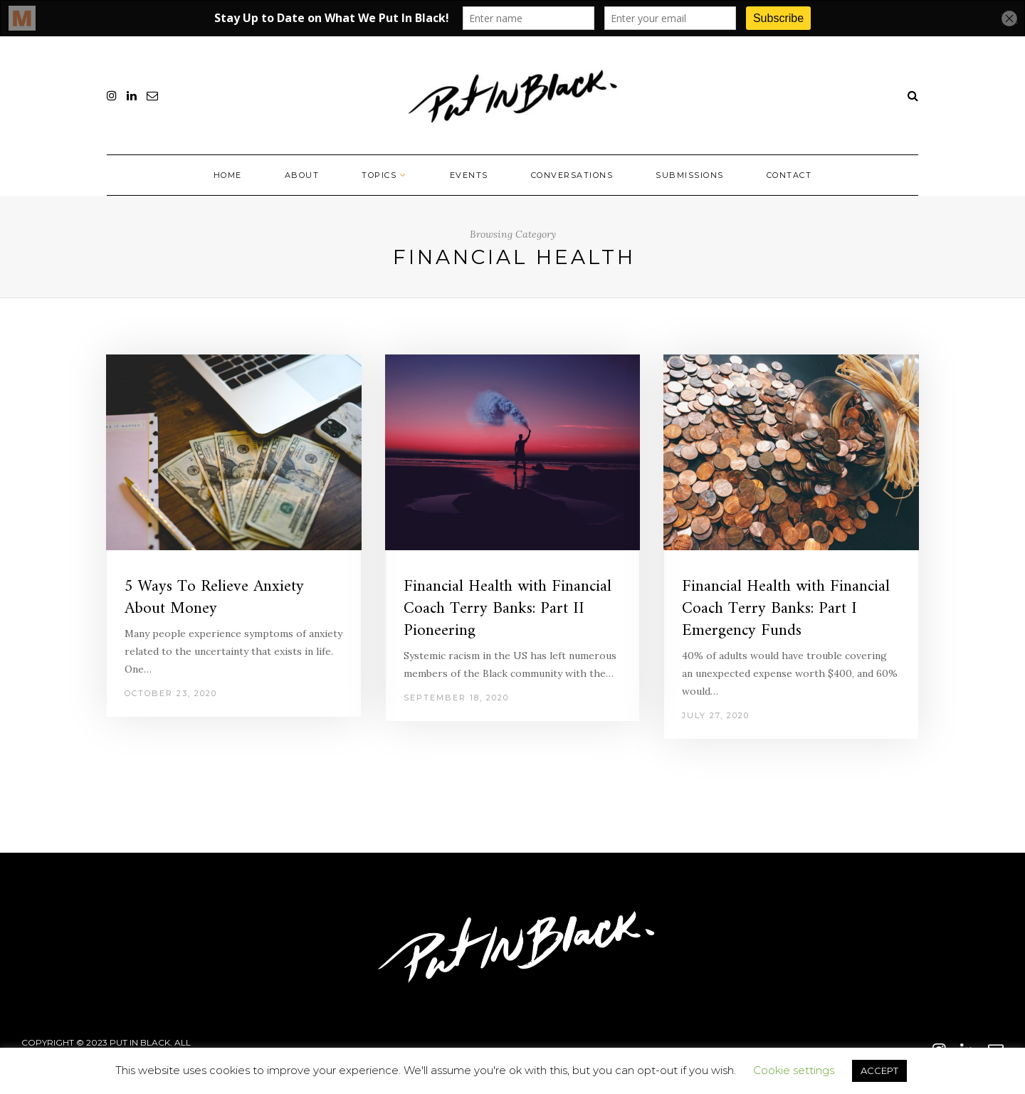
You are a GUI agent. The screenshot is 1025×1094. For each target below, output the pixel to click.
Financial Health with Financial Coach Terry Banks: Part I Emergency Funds (786, 609)
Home (228, 175)
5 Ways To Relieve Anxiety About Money (214, 598)
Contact (789, 175)
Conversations (572, 175)
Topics (379, 175)
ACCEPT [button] (879, 1070)
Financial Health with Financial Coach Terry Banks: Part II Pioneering (507, 609)
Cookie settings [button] (793, 1070)
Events (469, 175)
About (302, 175)
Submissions (690, 175)
